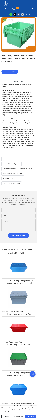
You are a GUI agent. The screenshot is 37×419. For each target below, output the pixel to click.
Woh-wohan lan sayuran (9, 159)
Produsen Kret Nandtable (9, 168)
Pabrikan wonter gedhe (26, 168)
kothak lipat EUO (13, 253)
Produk (22, 253)
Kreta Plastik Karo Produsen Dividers (12, 173)
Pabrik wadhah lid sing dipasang (11, 183)
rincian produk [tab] (18, 81)
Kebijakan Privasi (6, 412)
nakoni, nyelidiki (10, 72)
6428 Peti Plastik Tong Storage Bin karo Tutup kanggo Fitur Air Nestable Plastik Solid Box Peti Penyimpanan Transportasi (18, 282)
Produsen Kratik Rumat (9, 178)
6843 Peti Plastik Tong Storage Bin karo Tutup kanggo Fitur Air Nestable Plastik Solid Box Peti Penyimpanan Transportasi (18, 374)
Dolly (4, 253)
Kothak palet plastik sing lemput (11, 164)
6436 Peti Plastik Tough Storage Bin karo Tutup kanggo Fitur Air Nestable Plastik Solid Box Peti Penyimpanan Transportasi (18, 404)
